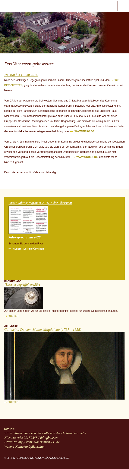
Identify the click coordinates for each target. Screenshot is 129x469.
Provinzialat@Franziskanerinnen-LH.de (32, 442)
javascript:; (5, 6)
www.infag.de (84, 131)
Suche (111, 6)
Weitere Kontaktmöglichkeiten (24, 446)
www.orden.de (87, 157)
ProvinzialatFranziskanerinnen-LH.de (123, 6)
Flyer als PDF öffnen (28, 248)
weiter (14, 316)
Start (28, 6)
